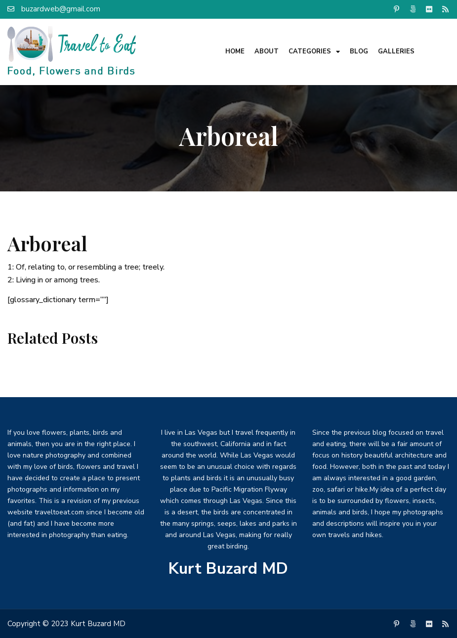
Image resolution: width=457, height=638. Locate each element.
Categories (314, 51)
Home (235, 51)
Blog (359, 51)
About (266, 51)
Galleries (396, 51)
